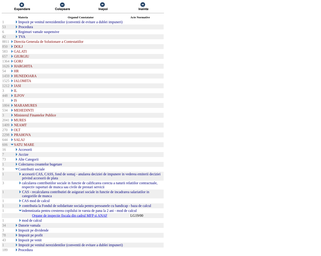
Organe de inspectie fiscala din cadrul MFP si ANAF (69, 215)
